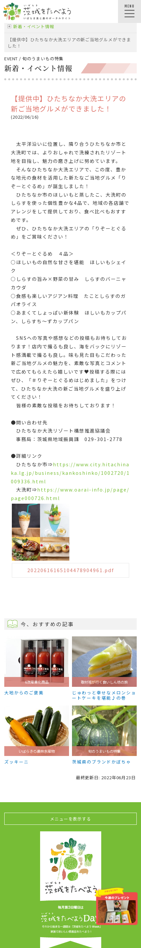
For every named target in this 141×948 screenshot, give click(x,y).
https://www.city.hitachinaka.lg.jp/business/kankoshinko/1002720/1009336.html (70, 472)
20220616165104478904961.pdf (70, 570)
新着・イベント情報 (33, 26)
